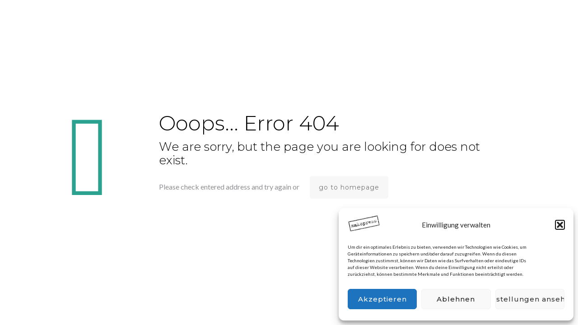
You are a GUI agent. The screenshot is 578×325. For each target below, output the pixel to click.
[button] (559, 224)
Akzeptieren (382, 299)
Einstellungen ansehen (529, 299)
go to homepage (349, 187)
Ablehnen (456, 299)
